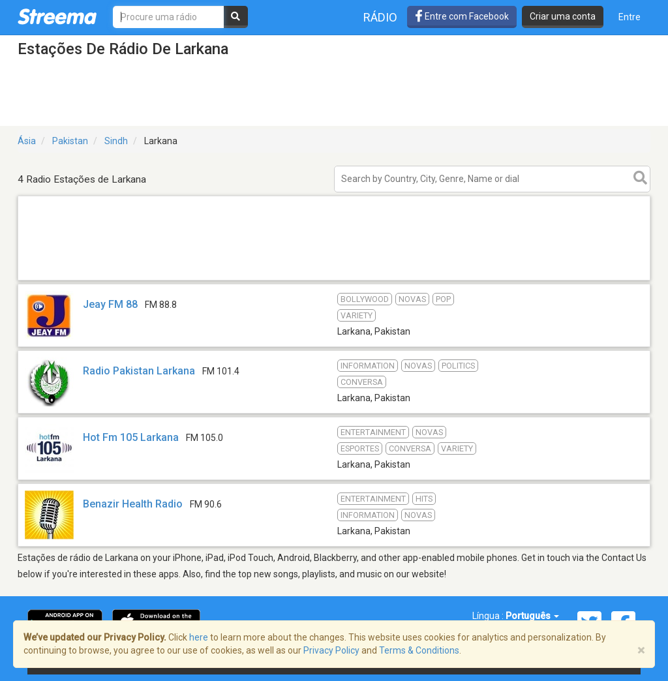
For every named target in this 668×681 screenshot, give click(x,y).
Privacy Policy (331, 650)
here (198, 637)
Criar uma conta (563, 16)
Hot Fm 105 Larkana (131, 437)
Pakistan (70, 141)
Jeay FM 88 (110, 304)
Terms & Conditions (419, 650)
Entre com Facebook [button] (462, 16)
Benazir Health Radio (133, 504)
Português (532, 616)
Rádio (380, 17)
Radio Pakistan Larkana (139, 371)
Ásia (27, 141)
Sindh (116, 141)
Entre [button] (629, 17)
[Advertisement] (334, 279)
